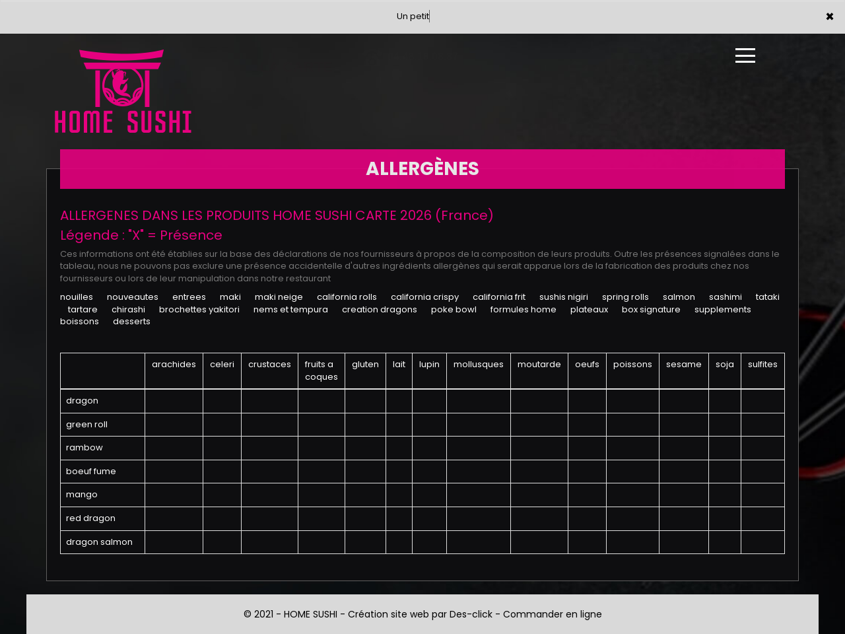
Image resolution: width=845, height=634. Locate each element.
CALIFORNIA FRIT (499, 297)
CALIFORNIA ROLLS (347, 297)
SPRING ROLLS (625, 297)
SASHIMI (725, 297)
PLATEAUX (589, 309)
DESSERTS (132, 321)
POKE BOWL (454, 309)
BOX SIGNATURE (651, 309)
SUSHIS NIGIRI (563, 297)
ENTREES (189, 297)
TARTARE (83, 309)
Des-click (471, 614)
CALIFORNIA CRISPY (425, 297)
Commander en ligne (552, 614)
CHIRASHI (128, 309)
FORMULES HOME (523, 309)
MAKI (230, 297)
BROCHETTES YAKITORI (199, 309)
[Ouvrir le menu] (745, 55)
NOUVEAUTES (132, 297)
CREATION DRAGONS (379, 309)
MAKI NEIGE (279, 297)
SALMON (679, 297)
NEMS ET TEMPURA (291, 309)
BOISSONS (79, 321)
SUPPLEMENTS (722, 309)
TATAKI (768, 297)
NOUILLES (76, 297)
